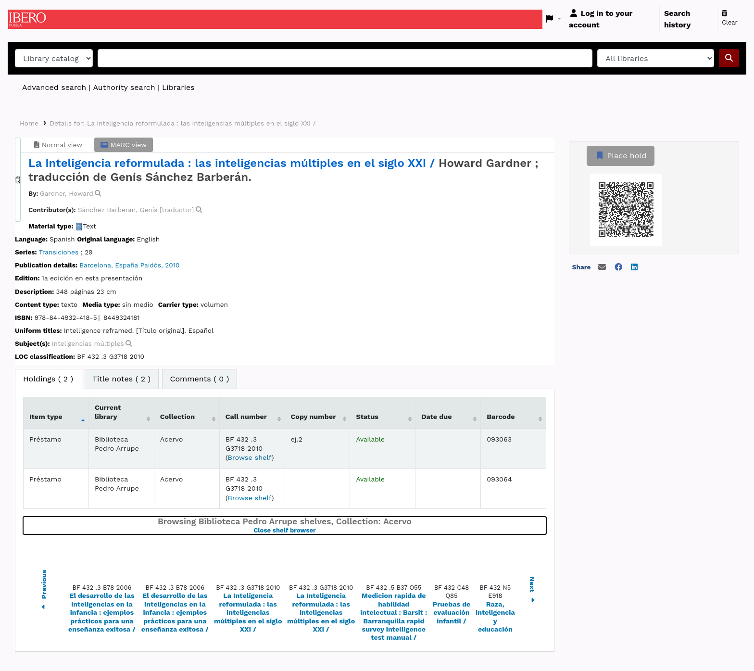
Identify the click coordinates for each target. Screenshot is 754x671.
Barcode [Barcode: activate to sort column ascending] (501, 416)
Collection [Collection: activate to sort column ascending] (177, 416)
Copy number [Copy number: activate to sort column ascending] (313, 416)
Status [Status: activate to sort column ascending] (367, 416)
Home (29, 123)
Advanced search (54, 87)
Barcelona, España (108, 265)
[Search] (729, 58)
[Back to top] (725, 641)
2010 (172, 265)
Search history (677, 19)
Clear (730, 18)
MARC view (124, 145)
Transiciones (58, 252)
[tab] (122, 379)
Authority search (124, 87)
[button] (553, 19)
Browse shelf (249, 457)
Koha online (32, 19)
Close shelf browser (318, 530)
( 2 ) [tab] (48, 378)
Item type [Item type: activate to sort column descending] (46, 416)
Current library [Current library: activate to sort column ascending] (108, 412)
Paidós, (151, 265)
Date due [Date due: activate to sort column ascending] (436, 416)
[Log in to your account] (612, 19)
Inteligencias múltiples (88, 343)
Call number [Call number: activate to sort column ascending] (246, 416)
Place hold (620, 155)
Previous (44, 591)
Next (532, 590)
